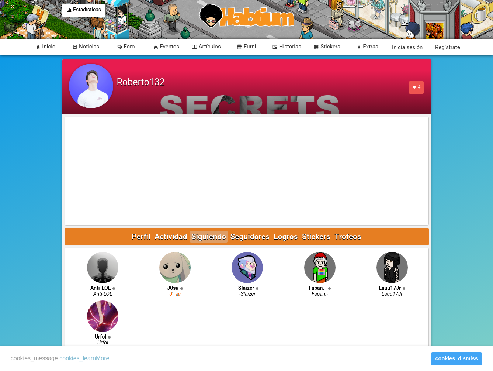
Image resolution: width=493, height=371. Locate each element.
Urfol (100, 337)
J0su (172, 288)
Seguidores (249, 236)
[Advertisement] (247, 171)
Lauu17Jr (390, 288)
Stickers (316, 236)
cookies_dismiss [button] (456, 358)
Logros (286, 236)
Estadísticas (84, 10)
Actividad (171, 236)
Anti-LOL (100, 288)
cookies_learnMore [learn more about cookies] (84, 358)
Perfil (141, 236)
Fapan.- (317, 288)
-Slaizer (245, 288)
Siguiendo (208, 236)
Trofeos (347, 236)
